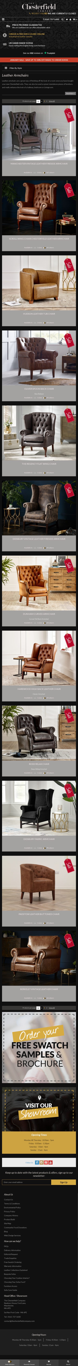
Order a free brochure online (43, 35)
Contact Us (8, 1200)
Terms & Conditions (12, 1203)
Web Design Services (12, 1235)
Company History (11, 1215)
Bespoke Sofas (10, 1274)
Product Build (9, 1219)
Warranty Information (12, 1266)
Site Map (7, 1223)
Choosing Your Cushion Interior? (17, 1278)
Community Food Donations (15, 1227)
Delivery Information (12, 1250)
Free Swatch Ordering (12, 1262)
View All (52, 101)
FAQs (6, 1246)
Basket (49, 1362)
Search (68, 1362)
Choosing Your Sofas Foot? (14, 1282)
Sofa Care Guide (10, 1290)
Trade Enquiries (10, 1258)
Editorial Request (11, 1254)
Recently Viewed (29, 1362)
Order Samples (9, 1362)
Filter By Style (12, 68)
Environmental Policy (12, 1207)
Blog (6, 1231)
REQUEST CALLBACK (39, 13)
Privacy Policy (9, 1211)
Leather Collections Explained (15, 1270)
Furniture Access (10, 1286)
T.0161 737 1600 (51, 19)
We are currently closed (60, 13)
